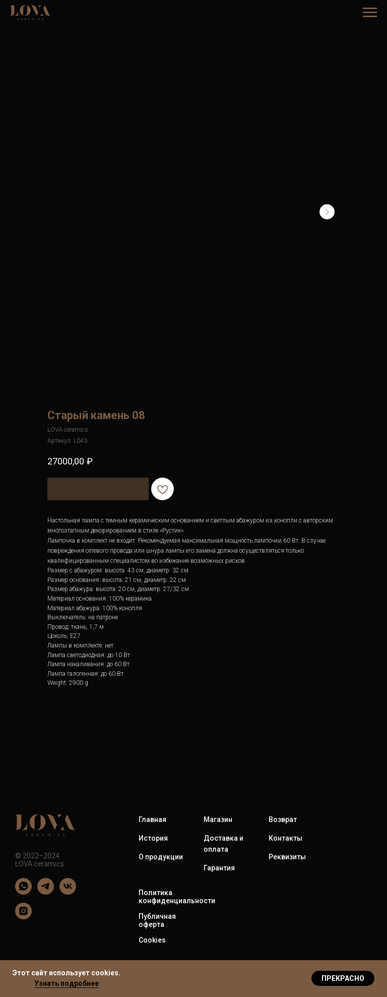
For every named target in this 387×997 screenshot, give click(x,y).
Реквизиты (287, 857)
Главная (152, 819)
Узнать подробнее (66, 983)
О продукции (161, 857)
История (153, 838)
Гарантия (219, 868)
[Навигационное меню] (370, 13)
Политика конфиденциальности (177, 897)
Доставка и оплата (223, 843)
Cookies (152, 940)
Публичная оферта (157, 920)
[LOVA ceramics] (23, 892)
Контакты (285, 838)
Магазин (218, 819)
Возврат (283, 819)
